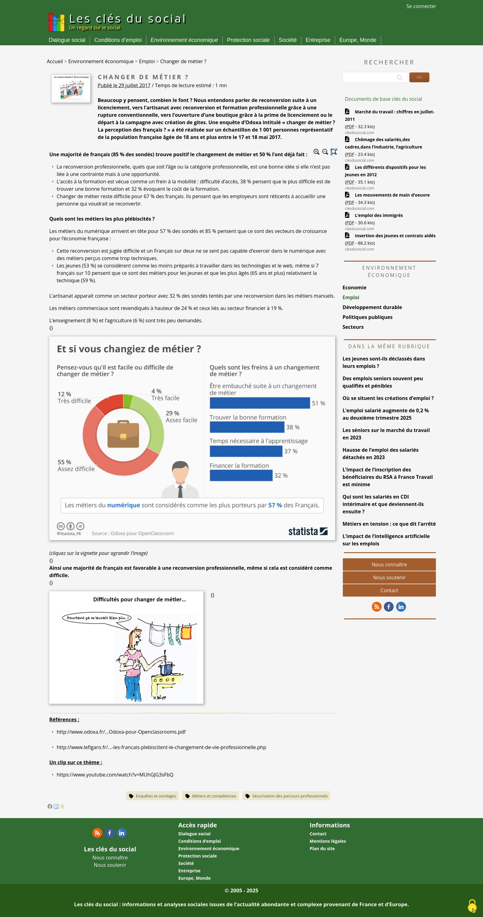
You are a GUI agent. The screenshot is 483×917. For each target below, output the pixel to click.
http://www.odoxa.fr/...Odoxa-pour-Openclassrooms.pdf (121, 731)
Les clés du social (128, 20)
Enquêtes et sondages (156, 796)
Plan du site (322, 848)
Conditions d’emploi (118, 40)
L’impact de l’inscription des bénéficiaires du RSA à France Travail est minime (388, 477)
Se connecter (421, 6)
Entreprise (318, 40)
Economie (355, 287)
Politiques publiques (367, 317)
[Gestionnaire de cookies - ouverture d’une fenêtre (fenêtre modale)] (472, 906)
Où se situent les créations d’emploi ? (388, 398)
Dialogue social (67, 40)
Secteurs (353, 327)
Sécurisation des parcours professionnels (290, 796)
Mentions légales (328, 841)
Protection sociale (248, 40)
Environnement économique (184, 40)
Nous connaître (389, 564)
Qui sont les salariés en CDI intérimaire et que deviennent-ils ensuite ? (383, 504)
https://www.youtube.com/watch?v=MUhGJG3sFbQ (115, 774)
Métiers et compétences (214, 796)
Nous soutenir (389, 577)
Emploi (351, 297)
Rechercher (389, 62)
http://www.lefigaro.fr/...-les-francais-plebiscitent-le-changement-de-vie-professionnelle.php (161, 747)
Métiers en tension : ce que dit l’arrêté (389, 523)
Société (288, 40)
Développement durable (372, 307)
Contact (389, 590)
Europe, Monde (357, 40)
